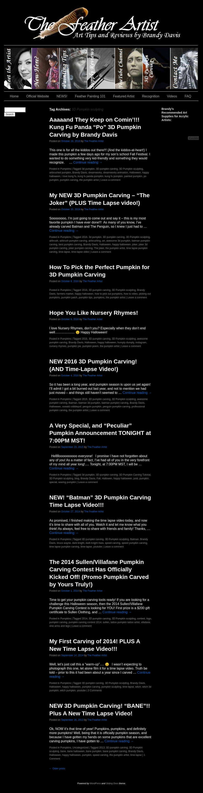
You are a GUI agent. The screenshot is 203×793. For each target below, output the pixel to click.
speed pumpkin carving (134, 543)
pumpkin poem (90, 346)
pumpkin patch (69, 297)
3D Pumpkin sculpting (131, 168)
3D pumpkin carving (107, 168)
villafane (145, 622)
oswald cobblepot (71, 406)
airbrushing (95, 240)
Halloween (135, 172)
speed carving (112, 543)
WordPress (95, 783)
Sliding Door (112, 783)
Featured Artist (123, 96)
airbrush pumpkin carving (73, 240)
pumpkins (99, 297)
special (53, 482)
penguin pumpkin (92, 406)
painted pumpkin (133, 176)
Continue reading (88, 162)
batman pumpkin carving (115, 402)
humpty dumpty (126, 342)
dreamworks (95, 172)
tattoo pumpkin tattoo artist (125, 622)
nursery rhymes (57, 346)
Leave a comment (110, 180)
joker (134, 244)
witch (138, 686)
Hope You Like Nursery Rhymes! (93, 313)
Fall (98, 478)
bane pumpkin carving (115, 751)
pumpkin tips (85, 297)
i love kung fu (69, 176)
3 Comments (95, 690)
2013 (102, 747)
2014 (84, 618)
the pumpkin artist (89, 180)
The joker (99, 248)
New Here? (46, 68)
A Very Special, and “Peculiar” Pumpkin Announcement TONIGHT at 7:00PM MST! (100, 433)
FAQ (188, 96)
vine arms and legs (59, 626)
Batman (73, 402)
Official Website (37, 96)
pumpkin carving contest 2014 (85, 622)
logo (148, 618)
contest (141, 618)
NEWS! (62, 96)
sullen (106, 622)
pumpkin (144, 478)
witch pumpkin (68, 690)
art (103, 240)
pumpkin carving (69, 180)
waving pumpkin (67, 482)
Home (14, 96)
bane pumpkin (93, 751)
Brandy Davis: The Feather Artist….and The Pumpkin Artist (18, 68)
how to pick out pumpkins (108, 293)
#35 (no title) (157, 68)
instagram (140, 342)
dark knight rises (95, 543)
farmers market (65, 293)
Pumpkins (65, 168)
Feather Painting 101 (90, 96)
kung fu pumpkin (114, 176)
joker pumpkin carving (81, 248)
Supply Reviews (101, 68)
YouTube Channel (129, 68)
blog (77, 478)
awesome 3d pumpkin (118, 240)
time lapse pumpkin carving (64, 546)
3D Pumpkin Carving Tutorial (135, 474)
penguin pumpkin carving (116, 406)
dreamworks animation (115, 172)
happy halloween (121, 244)
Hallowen (107, 478)
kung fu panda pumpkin (90, 176)
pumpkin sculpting (111, 686)
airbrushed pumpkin (60, 172)
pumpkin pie (74, 346)
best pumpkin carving (70, 244)
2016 (84, 237)
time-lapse (64, 251)
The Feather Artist (94, 141)
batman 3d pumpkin (89, 402)
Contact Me (184, 68)
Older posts (57, 768)
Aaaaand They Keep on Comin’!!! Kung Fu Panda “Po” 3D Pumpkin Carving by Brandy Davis (95, 127)
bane (63, 751)
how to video (130, 293)
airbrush (53, 240)
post (135, 478)
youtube (97, 546)
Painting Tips (73, 68)
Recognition (150, 96)
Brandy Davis (79, 172)
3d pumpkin (88, 168)
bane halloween (75, 751)
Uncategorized (80, 747)
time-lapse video (80, 251)
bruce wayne (64, 543)
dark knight (78, 543)
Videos (172, 96)
